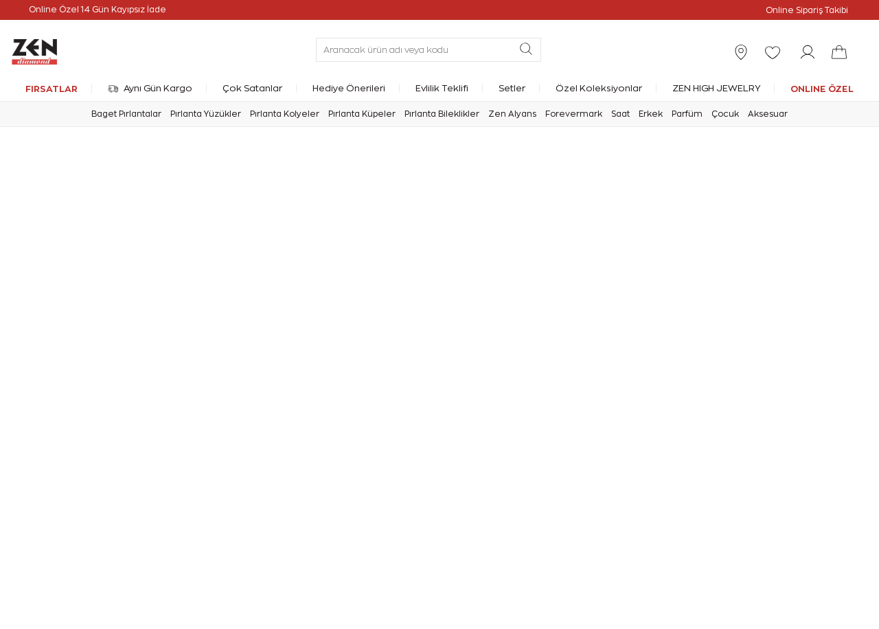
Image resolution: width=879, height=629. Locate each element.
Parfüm (687, 114)
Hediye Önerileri (348, 88)
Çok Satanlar (252, 88)
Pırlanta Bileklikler (441, 114)
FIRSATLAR (51, 88)
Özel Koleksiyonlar (599, 88)
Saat (620, 114)
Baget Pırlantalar (126, 114)
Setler (512, 88)
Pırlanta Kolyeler (284, 114)
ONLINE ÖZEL (822, 88)
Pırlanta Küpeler (362, 114)
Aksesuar (768, 114)
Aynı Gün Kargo (150, 88)
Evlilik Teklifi (441, 88)
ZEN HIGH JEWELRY (716, 88)
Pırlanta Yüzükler (205, 114)
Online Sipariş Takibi (807, 10)
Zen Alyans (512, 114)
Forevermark (573, 114)
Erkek (651, 114)
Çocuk (725, 114)
